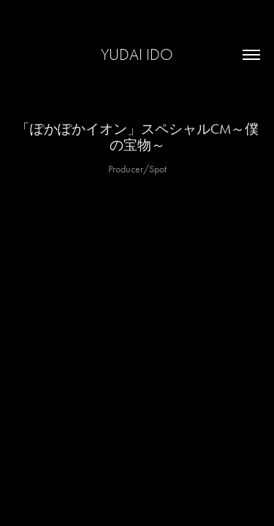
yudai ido (137, 54)
